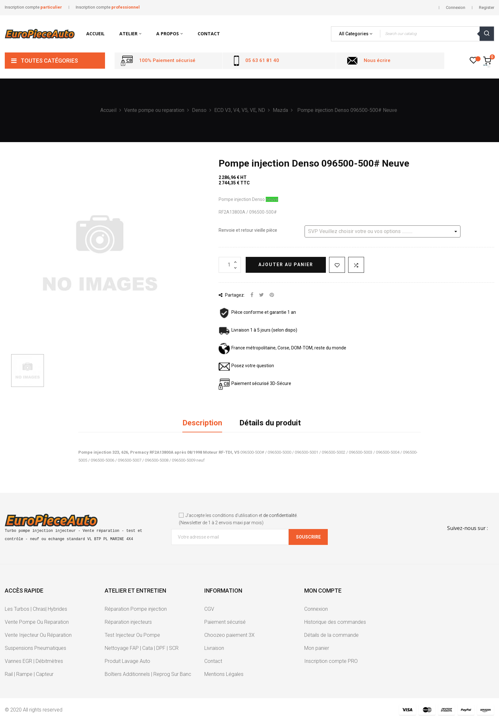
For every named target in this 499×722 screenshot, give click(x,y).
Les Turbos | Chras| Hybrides (36, 609)
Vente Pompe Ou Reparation (37, 622)
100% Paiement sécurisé (167, 60)
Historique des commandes (335, 622)
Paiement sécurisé (225, 622)
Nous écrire (377, 60)
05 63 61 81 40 (262, 60)
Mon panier (316, 648)
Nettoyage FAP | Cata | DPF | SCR (142, 648)
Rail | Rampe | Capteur (29, 674)
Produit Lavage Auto (127, 661)
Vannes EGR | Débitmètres (34, 661)
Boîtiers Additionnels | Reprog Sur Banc (148, 674)
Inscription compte (33, 7)
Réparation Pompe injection (136, 609)
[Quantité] (230, 265)
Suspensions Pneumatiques (35, 648)
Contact (213, 661)
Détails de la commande (331, 635)
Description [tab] (202, 422)
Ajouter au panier (285, 264)
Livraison (214, 648)
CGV (209, 609)
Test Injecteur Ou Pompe (132, 635)
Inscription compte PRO (331, 661)
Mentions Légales (223, 674)
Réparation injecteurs (128, 622)
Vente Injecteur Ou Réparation (38, 635)
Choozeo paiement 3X (229, 635)
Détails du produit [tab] (270, 422)
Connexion (316, 609)
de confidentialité (280, 515)
